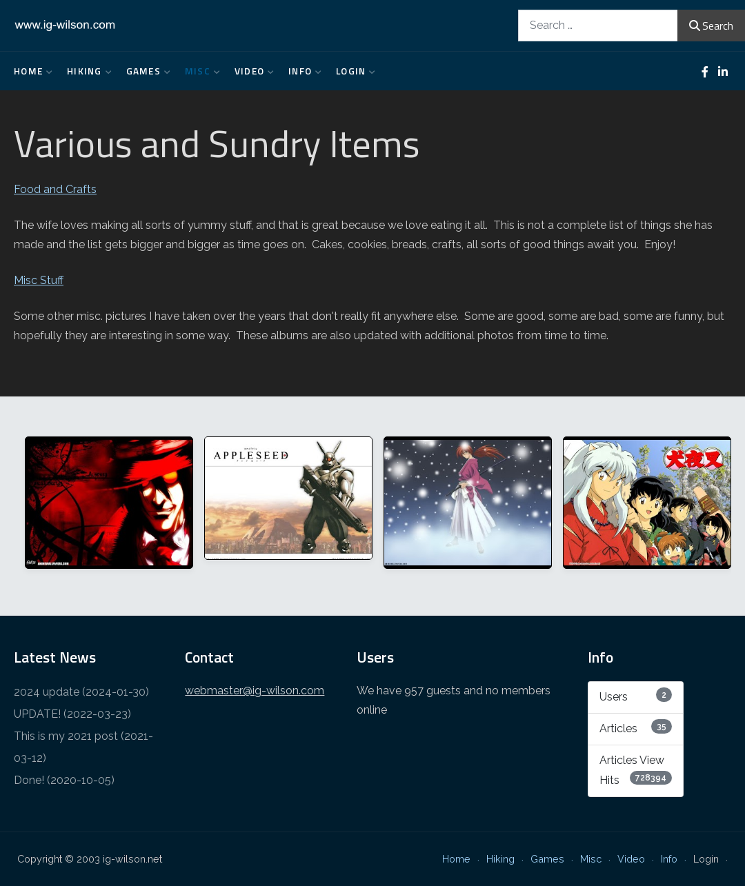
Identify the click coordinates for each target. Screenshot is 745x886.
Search (711, 25)
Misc (199, 71)
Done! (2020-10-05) (64, 780)
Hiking (86, 71)
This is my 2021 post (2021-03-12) (83, 747)
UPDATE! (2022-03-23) (72, 714)
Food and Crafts (55, 189)
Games (145, 71)
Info (301, 71)
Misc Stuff (38, 280)
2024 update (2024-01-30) (81, 691)
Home (30, 71)
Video (251, 71)
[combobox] (598, 25)
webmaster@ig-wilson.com (254, 690)
